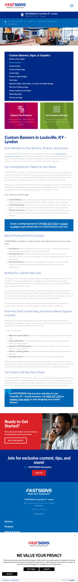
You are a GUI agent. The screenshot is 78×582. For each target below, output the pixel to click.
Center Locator (39, 513)
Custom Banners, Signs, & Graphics (47, 21)
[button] (71, 5)
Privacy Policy (6, 580)
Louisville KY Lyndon (17, 21)
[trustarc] (72, 580)
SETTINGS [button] (31, 569)
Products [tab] (39, 526)
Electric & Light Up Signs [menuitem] (18, 76)
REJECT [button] (10, 574)
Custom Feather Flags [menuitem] (17, 69)
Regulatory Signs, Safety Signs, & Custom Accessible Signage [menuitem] (31, 84)
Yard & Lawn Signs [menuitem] (16, 98)
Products (30, 21)
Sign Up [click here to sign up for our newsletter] (39, 473)
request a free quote (20, 399)
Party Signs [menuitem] (13, 80)
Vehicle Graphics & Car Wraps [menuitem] (20, 91)
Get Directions (38, 505)
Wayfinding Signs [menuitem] (15, 94)
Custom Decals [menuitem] (14, 66)
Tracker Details (14, 580)
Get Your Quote (15, 440)
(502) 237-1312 (31, 16)
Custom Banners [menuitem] (15, 62)
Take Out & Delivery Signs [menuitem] (18, 87)
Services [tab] (39, 521)
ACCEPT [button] (47, 569)
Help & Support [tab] (39, 531)
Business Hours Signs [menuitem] (17, 59)
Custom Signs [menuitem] (14, 73)
